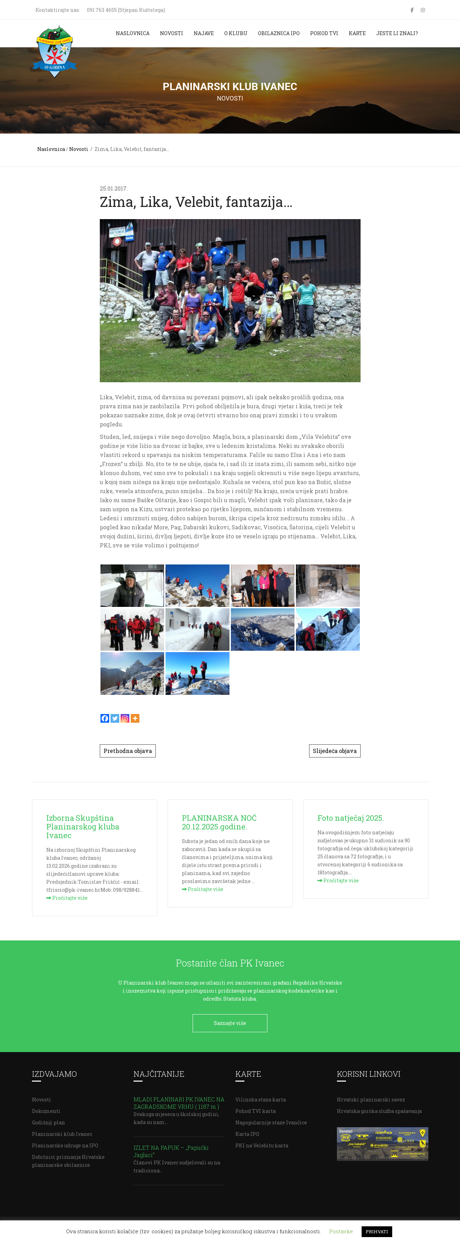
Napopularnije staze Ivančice (271, 1120)
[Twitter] (115, 718)
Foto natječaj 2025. (350, 818)
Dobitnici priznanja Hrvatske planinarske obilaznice (68, 1158)
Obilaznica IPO (279, 33)
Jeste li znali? (397, 33)
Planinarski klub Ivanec (62, 1131)
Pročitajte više (67, 898)
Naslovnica (133, 33)
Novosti (171, 33)
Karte (357, 33)
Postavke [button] (341, 1231)
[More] (135, 718)
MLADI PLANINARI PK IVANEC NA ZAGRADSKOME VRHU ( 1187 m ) (179, 1100)
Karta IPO (247, 1131)
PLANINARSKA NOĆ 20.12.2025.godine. (219, 822)
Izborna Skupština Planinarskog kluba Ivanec (82, 826)
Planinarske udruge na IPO (65, 1143)
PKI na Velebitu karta (261, 1143)
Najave (204, 33)
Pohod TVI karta (255, 1108)
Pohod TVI (324, 33)
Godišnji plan (48, 1120)
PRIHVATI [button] (377, 1231)
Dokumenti (46, 1108)
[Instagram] (125, 718)
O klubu (236, 33)
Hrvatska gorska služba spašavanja (379, 1108)
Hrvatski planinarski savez (371, 1097)
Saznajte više (230, 1023)
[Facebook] (104, 718)
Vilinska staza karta (260, 1097)
